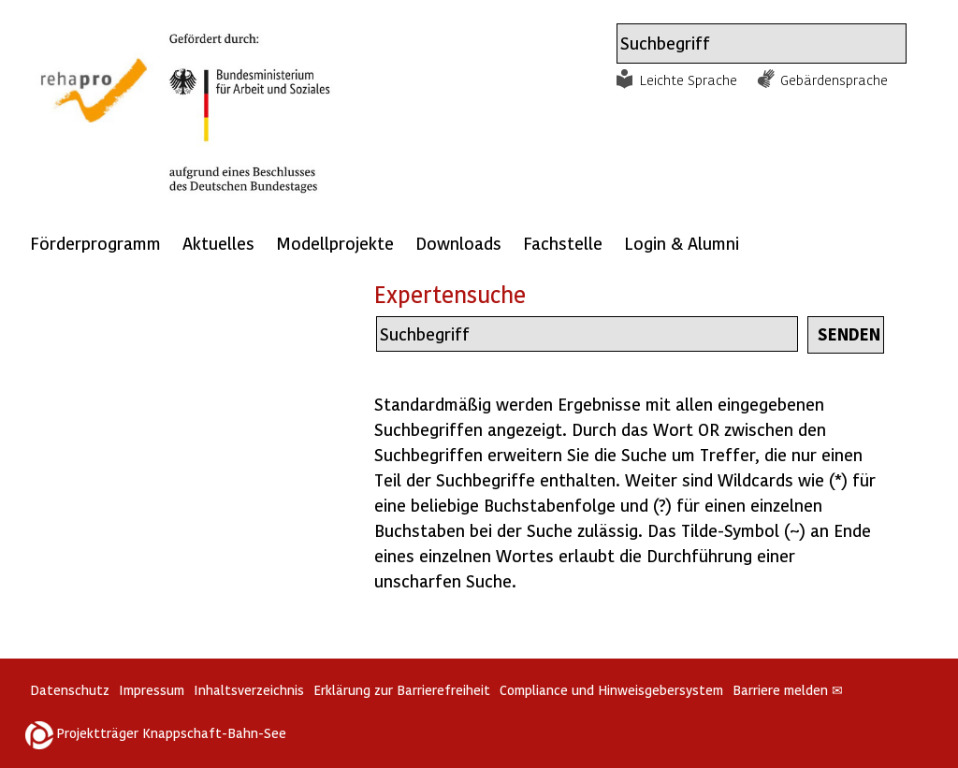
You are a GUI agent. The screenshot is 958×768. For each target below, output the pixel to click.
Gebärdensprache (834, 79)
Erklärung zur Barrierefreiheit (401, 690)
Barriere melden (788, 690)
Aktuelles (218, 243)
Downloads (458, 243)
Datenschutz (69, 690)
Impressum (151, 690)
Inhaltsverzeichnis (249, 690)
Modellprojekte (335, 243)
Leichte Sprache (688, 79)
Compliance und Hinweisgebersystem (611, 690)
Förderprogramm (95, 243)
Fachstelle (562, 243)
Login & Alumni (681, 243)
